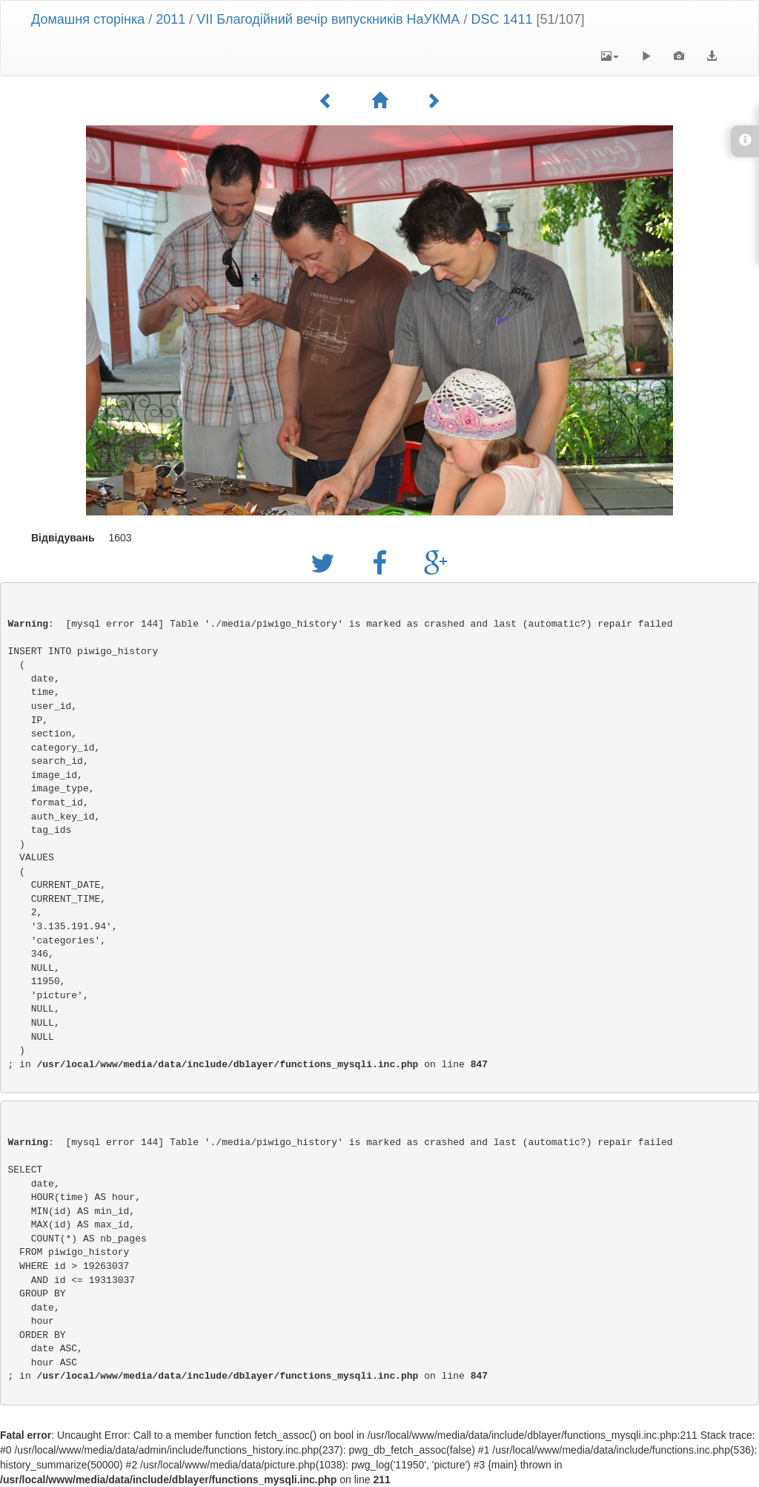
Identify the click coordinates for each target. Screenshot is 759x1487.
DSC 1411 (501, 19)
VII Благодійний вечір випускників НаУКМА (328, 19)
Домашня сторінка (88, 19)
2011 (170, 19)
